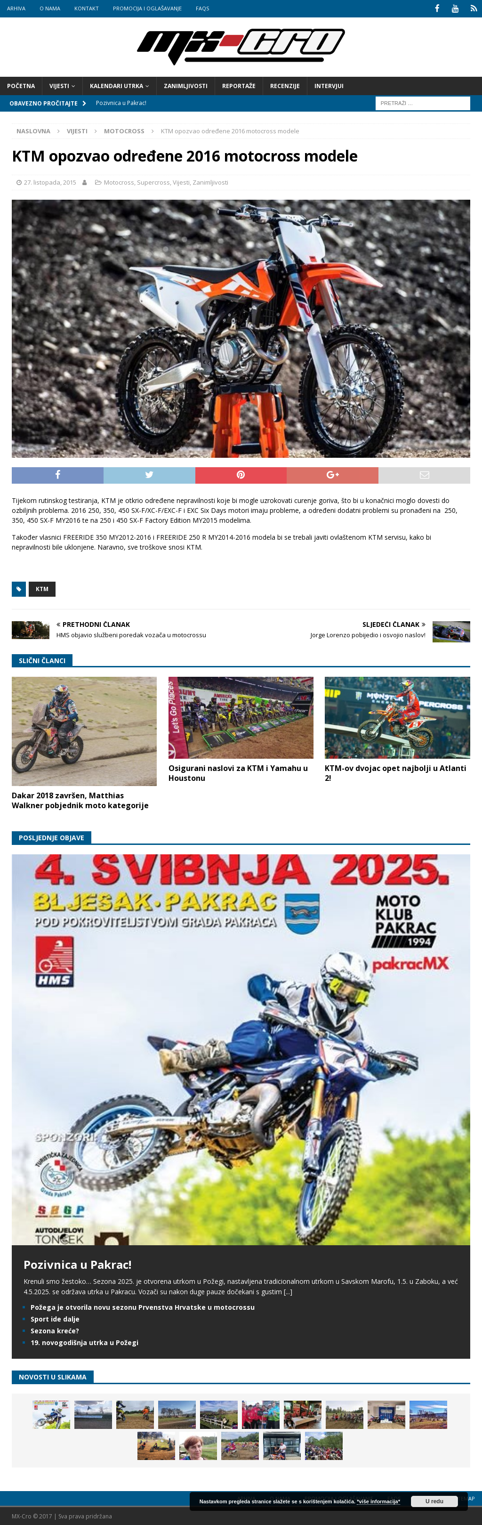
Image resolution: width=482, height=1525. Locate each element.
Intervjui (329, 85)
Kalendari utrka (116, 85)
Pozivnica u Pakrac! (77, 1263)
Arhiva (16, 8)
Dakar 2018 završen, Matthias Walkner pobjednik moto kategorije (80, 799)
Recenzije (285, 85)
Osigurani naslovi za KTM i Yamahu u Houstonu (238, 772)
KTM (42, 588)
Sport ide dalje (55, 1318)
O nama (50, 8)
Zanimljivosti (186, 85)
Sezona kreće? (55, 1329)
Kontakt (86, 8)
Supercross (153, 182)
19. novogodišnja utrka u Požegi (84, 1342)
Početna (21, 85)
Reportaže (239, 85)
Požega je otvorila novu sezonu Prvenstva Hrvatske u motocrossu (143, 1306)
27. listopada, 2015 (50, 182)
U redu (434, 1501)
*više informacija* (378, 1501)
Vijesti (59, 85)
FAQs (202, 8)
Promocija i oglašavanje (147, 8)
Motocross (119, 182)
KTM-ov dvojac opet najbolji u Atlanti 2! (395, 772)
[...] (288, 1291)
